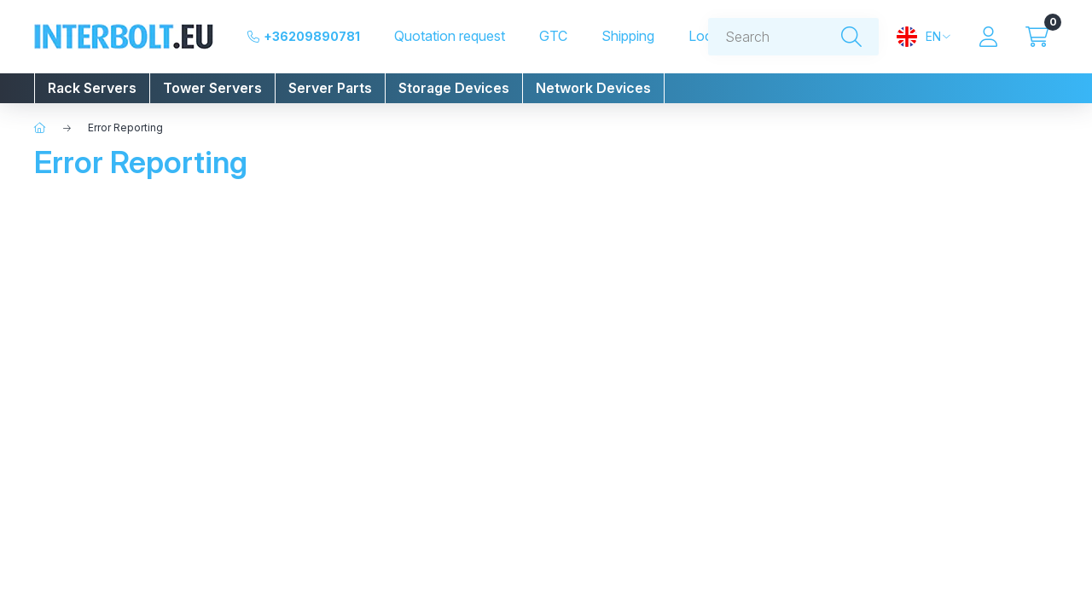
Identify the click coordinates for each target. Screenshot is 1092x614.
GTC (553, 36)
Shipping (627, 36)
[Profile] (988, 36)
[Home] (40, 128)
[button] (92, 88)
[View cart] (1037, 36)
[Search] (851, 37)
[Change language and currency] (923, 36)
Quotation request (449, 36)
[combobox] (793, 36)
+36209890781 (312, 36)
